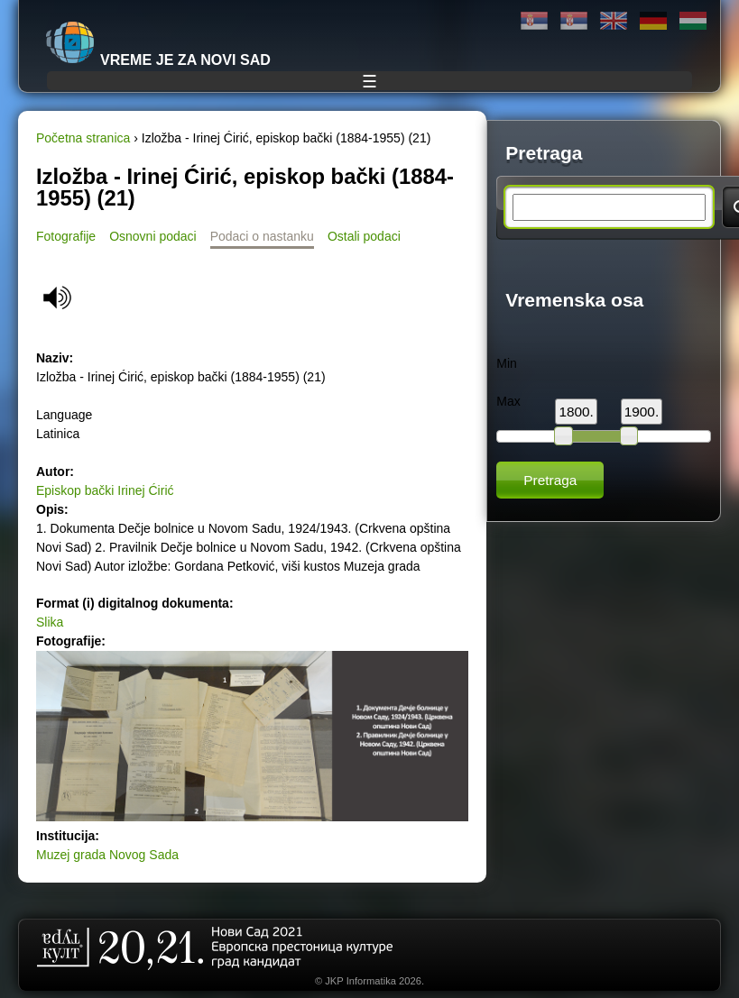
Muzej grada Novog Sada (107, 854)
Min (506, 363)
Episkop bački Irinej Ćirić (105, 490)
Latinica (573, 21)
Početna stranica (83, 138)
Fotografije (66, 236)
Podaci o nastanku (262, 236)
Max (508, 401)
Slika (49, 622)
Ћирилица (534, 21)
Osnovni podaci (153, 236)
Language (64, 414)
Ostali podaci (364, 236)
